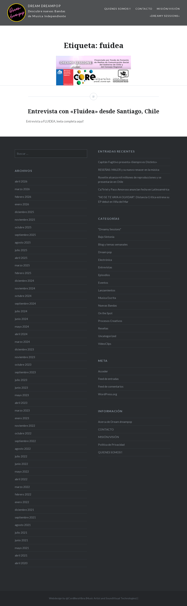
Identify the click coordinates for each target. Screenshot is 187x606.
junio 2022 (21, 463)
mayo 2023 (22, 395)
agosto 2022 (23, 448)
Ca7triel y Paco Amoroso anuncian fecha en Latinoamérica (133, 189)
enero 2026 (22, 204)
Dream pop (105, 252)
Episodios (104, 275)
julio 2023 (21, 380)
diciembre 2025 (24, 212)
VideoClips (104, 343)
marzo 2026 (22, 189)
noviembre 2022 (25, 425)
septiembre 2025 (25, 234)
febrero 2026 (23, 196)
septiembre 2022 (25, 441)
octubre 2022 (23, 433)
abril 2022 (21, 479)
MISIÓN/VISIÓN (168, 8)
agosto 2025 (23, 242)
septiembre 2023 (25, 372)
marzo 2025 (22, 265)
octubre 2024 (23, 295)
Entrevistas (105, 267)
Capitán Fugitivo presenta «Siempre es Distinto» (127, 162)
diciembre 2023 (24, 349)
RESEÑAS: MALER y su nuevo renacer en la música (128, 169)
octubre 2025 (23, 227)
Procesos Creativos (110, 320)
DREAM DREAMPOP (44, 6)
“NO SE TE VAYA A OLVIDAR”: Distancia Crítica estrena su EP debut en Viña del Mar (133, 199)
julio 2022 (21, 456)
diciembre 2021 (24, 509)
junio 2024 (21, 318)
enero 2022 (22, 502)
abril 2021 (21, 555)
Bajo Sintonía (106, 236)
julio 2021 (21, 532)
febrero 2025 (23, 273)
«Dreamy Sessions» (165, 15)
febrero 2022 (23, 494)
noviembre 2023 (25, 357)
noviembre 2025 (25, 219)
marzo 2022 (22, 486)
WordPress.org (107, 394)
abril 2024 (21, 334)
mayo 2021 (22, 548)
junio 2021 (21, 540)
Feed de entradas (108, 378)
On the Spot (105, 313)
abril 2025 (21, 257)
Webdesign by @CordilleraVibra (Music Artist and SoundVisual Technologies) (93, 598)
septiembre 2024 (25, 303)
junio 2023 (21, 387)
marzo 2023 (22, 410)
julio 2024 (21, 311)
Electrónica (105, 259)
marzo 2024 (22, 341)
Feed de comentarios (110, 386)
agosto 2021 (23, 524)
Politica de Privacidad (111, 444)
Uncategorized (107, 336)
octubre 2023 (23, 364)
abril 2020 (21, 563)
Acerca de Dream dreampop (115, 421)
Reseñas (103, 328)
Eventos (103, 282)
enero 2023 (22, 418)
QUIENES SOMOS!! (117, 8)
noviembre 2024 (25, 288)
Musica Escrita (107, 297)
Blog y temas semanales (113, 244)
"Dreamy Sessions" (109, 229)
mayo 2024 (22, 326)
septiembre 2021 (25, 517)
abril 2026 (21, 181)
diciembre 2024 (24, 280)
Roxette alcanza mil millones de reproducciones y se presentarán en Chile (129, 180)
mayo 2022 (22, 471)
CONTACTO (144, 8)
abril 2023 (21, 402)
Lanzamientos (106, 290)
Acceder (103, 371)
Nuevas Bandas (107, 305)
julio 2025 (21, 250)
